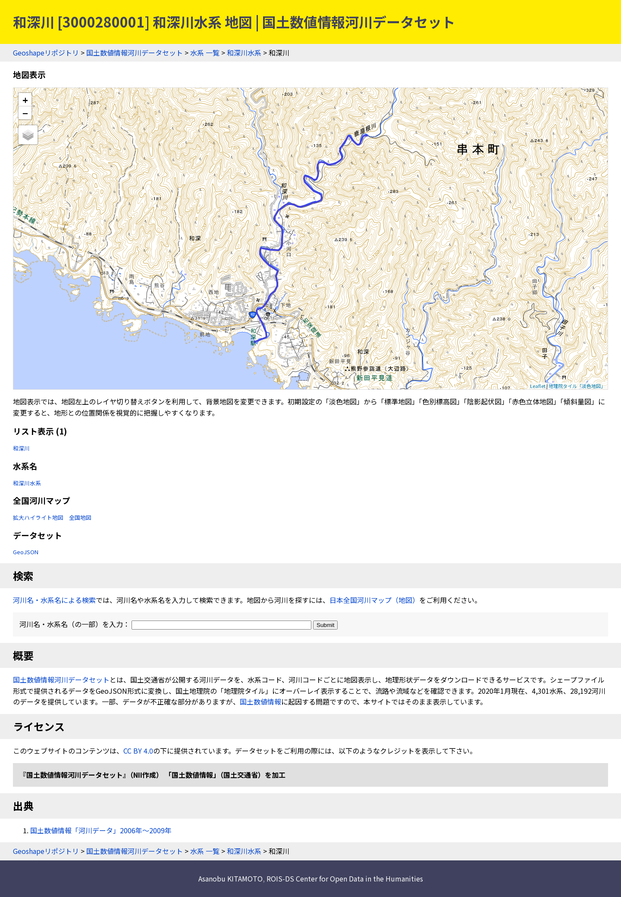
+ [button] (25, 99)
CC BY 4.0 (138, 750)
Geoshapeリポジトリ (46, 52)
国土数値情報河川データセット (134, 52)
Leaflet (538, 385)
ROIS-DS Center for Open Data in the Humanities (345, 878)
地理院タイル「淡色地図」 (577, 385)
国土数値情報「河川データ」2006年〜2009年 (101, 830)
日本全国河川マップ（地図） (374, 600)
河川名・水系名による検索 (54, 600)
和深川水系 (244, 52)
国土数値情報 (260, 701)
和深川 (21, 448)
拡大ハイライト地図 (38, 517)
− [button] (25, 112)
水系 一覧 (205, 52)
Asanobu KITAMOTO (230, 878)
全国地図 (80, 517)
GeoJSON (25, 552)
